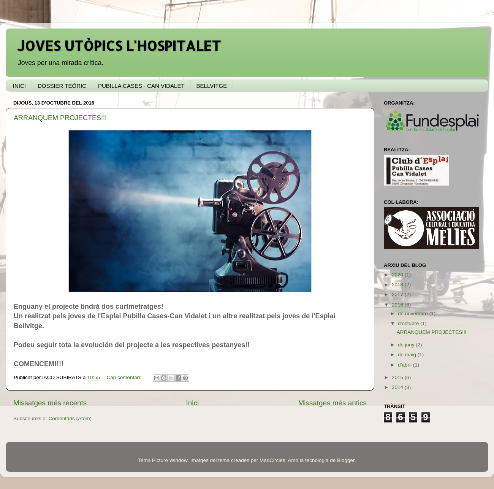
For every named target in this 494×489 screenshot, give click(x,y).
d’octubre (409, 323)
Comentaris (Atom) (70, 418)
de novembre (413, 313)
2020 (398, 275)
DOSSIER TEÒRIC (62, 86)
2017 (398, 294)
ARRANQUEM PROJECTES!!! (60, 118)
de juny (407, 345)
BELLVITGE (211, 86)
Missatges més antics (332, 403)
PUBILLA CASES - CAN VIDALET (141, 86)
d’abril (405, 365)
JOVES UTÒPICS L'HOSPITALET (119, 45)
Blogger (346, 460)
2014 (398, 387)
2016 (398, 305)
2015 (398, 377)
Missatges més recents (50, 403)
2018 (398, 284)
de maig (408, 354)
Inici (192, 403)
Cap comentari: (124, 377)
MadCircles (272, 460)
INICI (19, 86)
